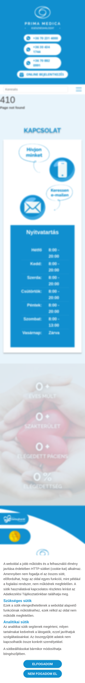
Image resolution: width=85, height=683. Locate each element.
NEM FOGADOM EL (42, 673)
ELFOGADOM (42, 664)
